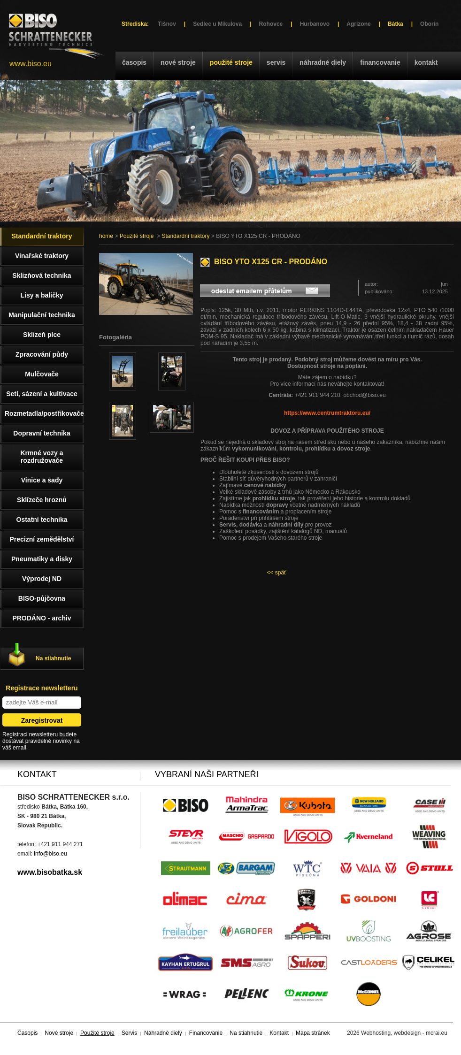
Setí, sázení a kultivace (41, 394)
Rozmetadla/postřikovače (44, 413)
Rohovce (271, 24)
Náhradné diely (323, 62)
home (106, 236)
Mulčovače (42, 374)
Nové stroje (178, 62)
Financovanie (380, 62)
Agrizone (358, 24)
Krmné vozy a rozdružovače (41, 456)
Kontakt (426, 62)
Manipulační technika (41, 315)
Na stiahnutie (53, 658)
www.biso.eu (30, 64)
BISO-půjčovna (41, 598)
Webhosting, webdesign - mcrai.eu (404, 1033)
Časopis (134, 62)
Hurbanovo (315, 24)
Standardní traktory (185, 236)
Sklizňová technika (41, 275)
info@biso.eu (50, 853)
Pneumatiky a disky (41, 559)
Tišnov (167, 24)
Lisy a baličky (41, 295)
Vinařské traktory (42, 256)
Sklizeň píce (42, 334)
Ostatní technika (42, 519)
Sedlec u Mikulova (217, 24)
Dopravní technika (41, 433)
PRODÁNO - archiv (41, 618)
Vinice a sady (41, 480)
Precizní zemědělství (42, 539)
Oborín (429, 24)
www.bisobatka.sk (49, 872)
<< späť (276, 572)
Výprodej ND (41, 578)
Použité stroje (231, 62)
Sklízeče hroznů (42, 500)
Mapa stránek (313, 1033)
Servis (276, 62)
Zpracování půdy (41, 354)
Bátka (395, 24)
